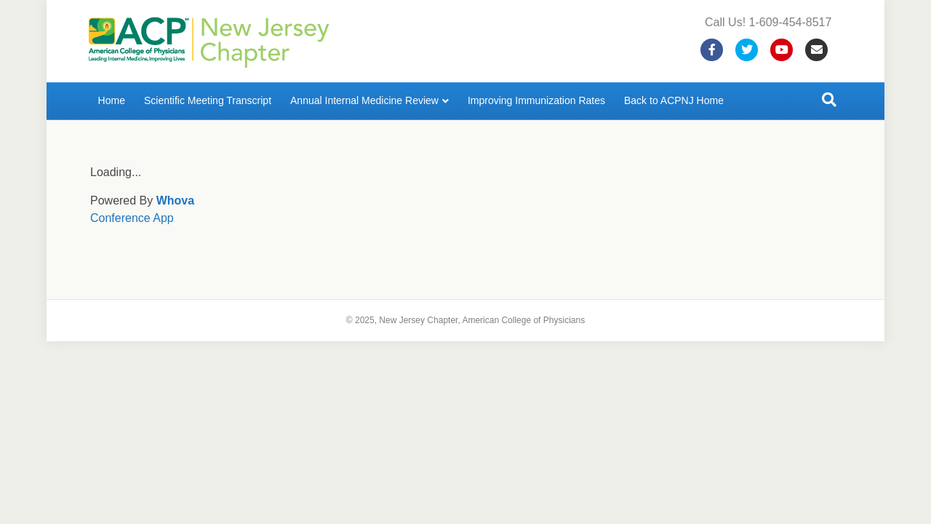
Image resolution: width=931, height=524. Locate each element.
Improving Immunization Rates (536, 100)
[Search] (829, 100)
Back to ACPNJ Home (674, 100)
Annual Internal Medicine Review (364, 100)
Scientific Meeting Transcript (207, 100)
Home (111, 100)
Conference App (132, 218)
